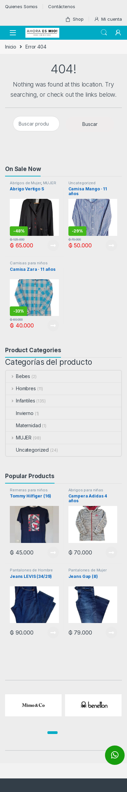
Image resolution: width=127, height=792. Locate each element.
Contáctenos (61, 6)
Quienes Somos (21, 6)
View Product (53, 245)
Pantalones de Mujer (87, 570)
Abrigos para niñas (85, 490)
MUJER (49, 183)
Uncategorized (82, 183)
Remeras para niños (28, 490)
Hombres (21, 388)
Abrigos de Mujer (25, 183)
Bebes (18, 376)
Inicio (10, 47)
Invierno (20, 413)
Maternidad (23, 425)
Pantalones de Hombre (31, 570)
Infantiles (20, 400)
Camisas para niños (28, 263)
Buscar (90, 124)
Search (104, 32)
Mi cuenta (108, 19)
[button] (52, 732)
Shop (74, 19)
